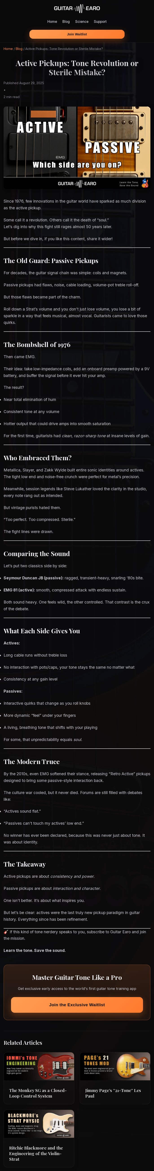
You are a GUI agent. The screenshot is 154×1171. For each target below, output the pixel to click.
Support (100, 21)
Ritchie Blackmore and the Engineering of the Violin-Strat (36, 1153)
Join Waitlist (77, 34)
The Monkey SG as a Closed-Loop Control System (38, 1093)
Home (52, 21)
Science (81, 21)
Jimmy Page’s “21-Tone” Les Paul (113, 1093)
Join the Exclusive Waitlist (77, 1004)
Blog (66, 21)
